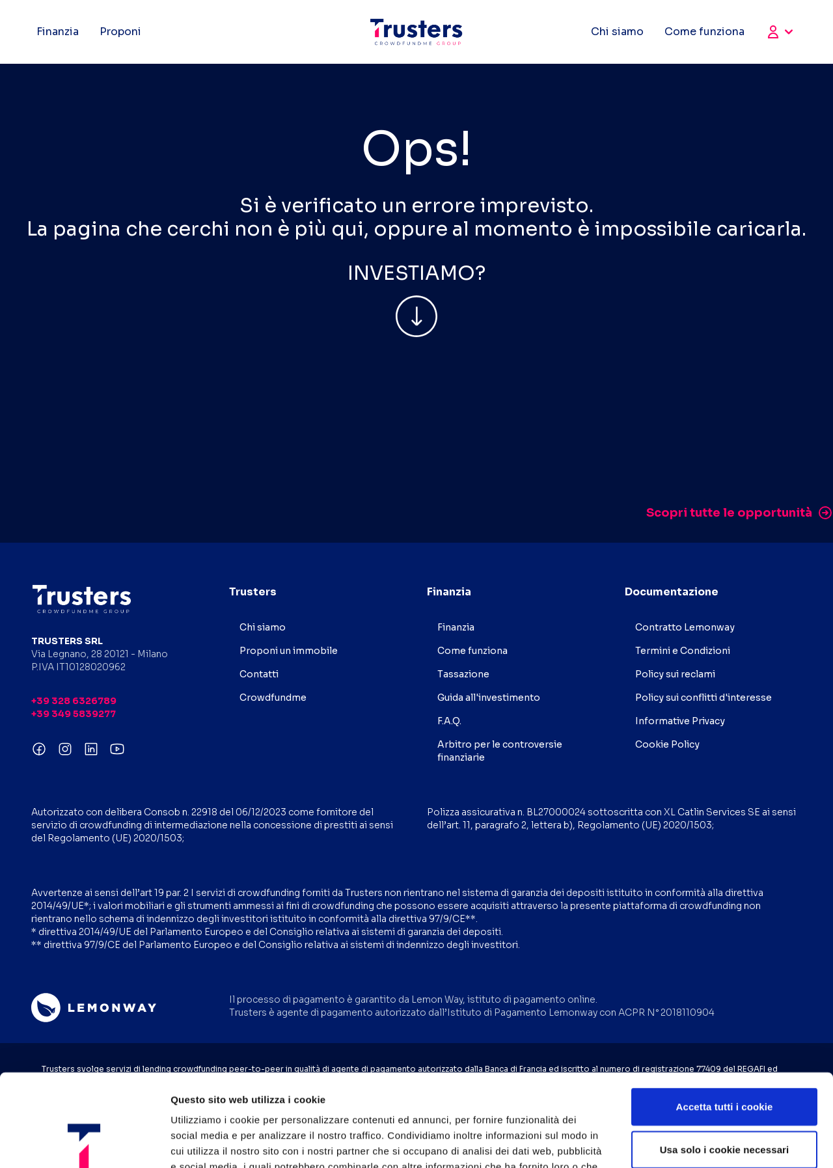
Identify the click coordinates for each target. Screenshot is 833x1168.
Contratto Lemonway (685, 627)
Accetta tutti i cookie (724, 1014)
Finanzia (57, 31)
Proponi (120, 31)
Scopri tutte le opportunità (739, 513)
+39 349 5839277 (73, 714)
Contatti (259, 674)
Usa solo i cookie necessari (724, 1057)
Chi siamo (617, 31)
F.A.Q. (449, 721)
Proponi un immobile (288, 651)
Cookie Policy (667, 744)
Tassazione (463, 674)
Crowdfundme (273, 697)
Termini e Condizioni (682, 651)
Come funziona (704, 31)
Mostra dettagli (684, 1142)
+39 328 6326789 (73, 701)
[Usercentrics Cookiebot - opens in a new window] (84, 1142)
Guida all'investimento (488, 697)
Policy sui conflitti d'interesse (703, 697)
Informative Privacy (680, 721)
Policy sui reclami (675, 674)
